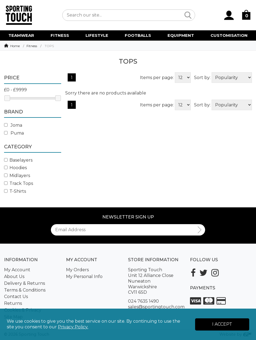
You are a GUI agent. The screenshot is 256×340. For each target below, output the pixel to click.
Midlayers (17, 175)
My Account (17, 269)
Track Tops (18, 183)
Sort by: (202, 77)
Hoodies (15, 167)
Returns (13, 303)
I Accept (222, 324)
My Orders (77, 269)
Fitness (32, 46)
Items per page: (157, 77)
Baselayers (18, 160)
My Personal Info (84, 276)
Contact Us (16, 296)
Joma (13, 125)
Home (15, 46)
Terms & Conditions (24, 290)
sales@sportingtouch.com (156, 306)
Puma (14, 133)
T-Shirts (15, 191)
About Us (14, 276)
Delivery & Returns (24, 283)
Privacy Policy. (73, 326)
